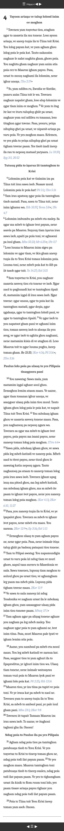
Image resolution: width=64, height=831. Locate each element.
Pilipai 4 (31, 4)
